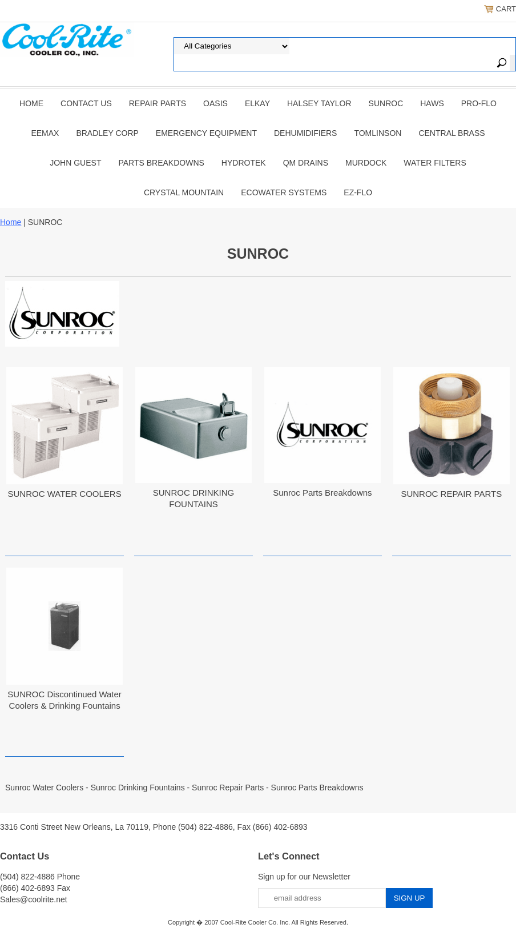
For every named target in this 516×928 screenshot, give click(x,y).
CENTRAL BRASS (451, 133)
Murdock (365, 162)
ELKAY (257, 103)
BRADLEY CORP (107, 133)
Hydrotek (243, 162)
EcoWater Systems (283, 192)
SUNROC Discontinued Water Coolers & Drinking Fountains (64, 699)
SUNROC (386, 103)
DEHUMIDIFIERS (305, 133)
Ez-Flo (358, 192)
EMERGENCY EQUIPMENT (206, 133)
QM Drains (305, 162)
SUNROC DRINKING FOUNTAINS (194, 498)
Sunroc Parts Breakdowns (322, 492)
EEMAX (45, 133)
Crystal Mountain (184, 192)
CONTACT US (86, 103)
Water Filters (435, 162)
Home (31, 103)
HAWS (432, 103)
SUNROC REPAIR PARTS (451, 494)
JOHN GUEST (75, 162)
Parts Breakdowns (161, 162)
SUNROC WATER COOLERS (65, 494)
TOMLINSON (377, 133)
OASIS (215, 103)
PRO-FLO (479, 103)
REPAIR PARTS (157, 103)
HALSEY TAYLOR (319, 103)
